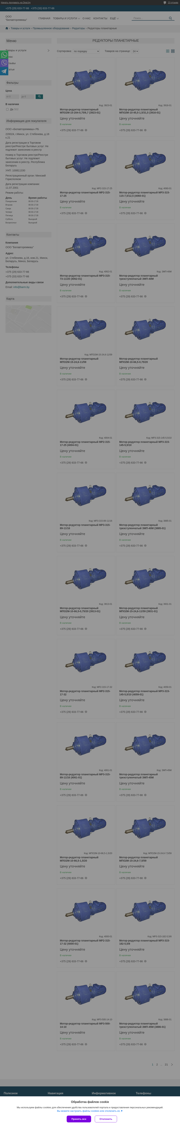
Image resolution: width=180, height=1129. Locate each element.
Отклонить (106, 1119)
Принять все (78, 1119)
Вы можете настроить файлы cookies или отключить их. (88, 1111)
